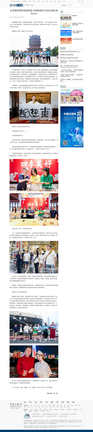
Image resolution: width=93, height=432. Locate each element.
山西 (42, 405)
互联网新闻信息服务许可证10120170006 (50, 414)
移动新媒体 (64, 5)
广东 (32, 406)
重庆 (43, 406)
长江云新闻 (14, 17)
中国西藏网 (75, 409)
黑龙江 (53, 405)
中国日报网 (26, 5)
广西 (36, 406)
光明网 (25, 411)
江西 (72, 405)
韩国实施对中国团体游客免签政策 (69, 57)
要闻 (32, 5)
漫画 (62, 402)
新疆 (65, 406)
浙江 (65, 405)
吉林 (49, 405)
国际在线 (45, 409)
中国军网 (30, 411)
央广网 (80, 409)
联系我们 (17, 408)
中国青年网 (56, 409)
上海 (57, 405)
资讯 (34, 1)
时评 (30, 1)
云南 (54, 406)
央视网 (50, 409)
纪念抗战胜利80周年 (77, 39)
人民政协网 (42, 411)
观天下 (59, 1)
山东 (76, 405)
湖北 (25, 406)
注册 (82, 1)
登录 (79, 1)
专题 (61, 11)
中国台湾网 (69, 409)
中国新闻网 (36, 411)
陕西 (61, 406)
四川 (47, 406)
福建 (68, 405)
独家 (68, 402)
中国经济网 (62, 409)
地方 (64, 1)
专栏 (51, 1)
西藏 (58, 406)
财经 (41, 402)
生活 (43, 1)
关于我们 (12, 408)
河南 (79, 405)
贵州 (50, 406)
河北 (38, 405)
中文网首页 (24, 1)
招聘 (73, 402)
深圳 (68, 406)
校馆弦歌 (74, 15)
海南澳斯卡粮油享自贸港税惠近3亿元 (70, 51)
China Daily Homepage (15, 1)
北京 (31, 405)
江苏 (61, 405)
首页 (25, 402)
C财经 (38, 1)
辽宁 (46, 405)
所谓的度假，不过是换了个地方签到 (69, 103)
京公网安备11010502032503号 (38, 416)
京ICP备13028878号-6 (63, 416)
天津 (35, 405)
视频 (47, 1)
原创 (55, 1)
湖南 (28, 406)
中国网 (40, 409)
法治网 (47, 411)
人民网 (31, 409)
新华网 (36, 409)
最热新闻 (63, 48)
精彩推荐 (63, 86)
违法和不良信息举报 (36, 414)
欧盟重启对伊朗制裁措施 (66, 54)
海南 (39, 406)
